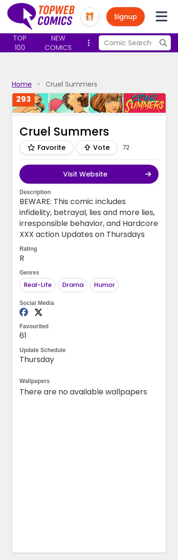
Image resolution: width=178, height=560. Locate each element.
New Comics (58, 42)
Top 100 (20, 42)
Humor (104, 284)
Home (22, 84)
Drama (73, 284)
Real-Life (38, 284)
